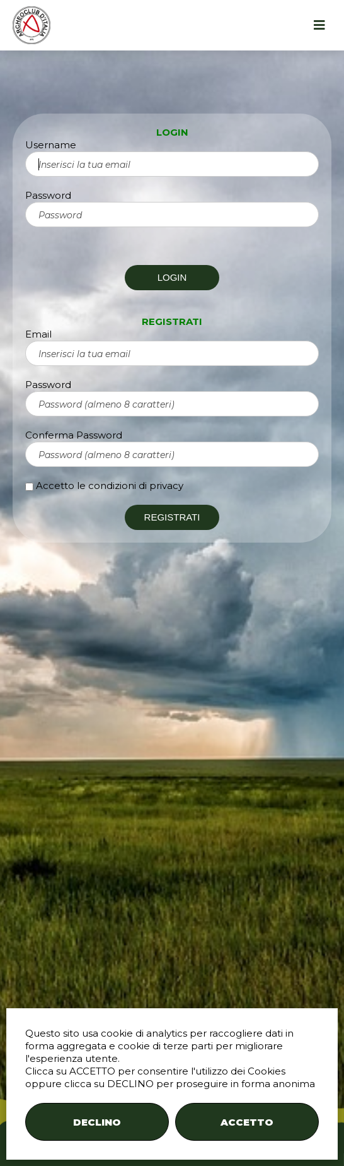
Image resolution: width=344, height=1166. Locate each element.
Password (48, 195)
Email (38, 334)
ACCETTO (247, 1122)
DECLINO (97, 1122)
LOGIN (172, 277)
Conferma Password (73, 435)
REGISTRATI (172, 517)
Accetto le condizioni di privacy (109, 486)
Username (50, 145)
